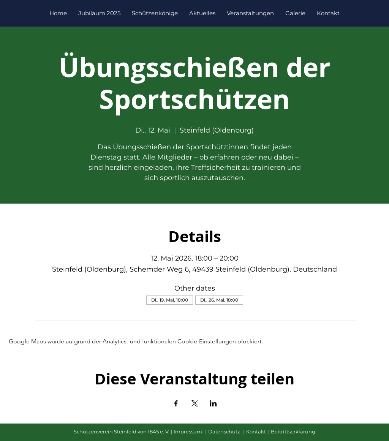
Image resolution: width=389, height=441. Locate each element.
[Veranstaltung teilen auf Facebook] (176, 403)
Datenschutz (224, 431)
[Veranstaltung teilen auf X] (194, 403)
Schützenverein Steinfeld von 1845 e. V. (122, 431)
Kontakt (256, 431)
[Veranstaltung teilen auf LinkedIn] (213, 403)
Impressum (188, 431)
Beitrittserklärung (293, 431)
